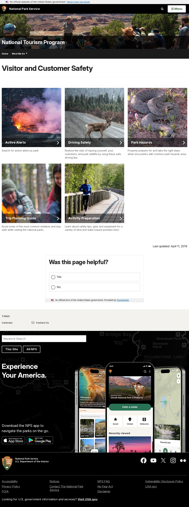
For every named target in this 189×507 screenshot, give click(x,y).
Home (5, 53)
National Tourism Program (33, 42)
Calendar (7, 322)
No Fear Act (105, 486)
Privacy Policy (11, 486)
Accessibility (10, 481)
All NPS (31, 349)
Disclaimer (103, 491)
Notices (54, 481)
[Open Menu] (177, 8)
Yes (59, 277)
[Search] (44, 338)
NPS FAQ (103, 481)
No (59, 287)
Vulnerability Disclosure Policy (164, 481)
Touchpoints (123, 300)
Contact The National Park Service (66, 488)
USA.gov (151, 486)
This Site (11, 349)
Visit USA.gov (88, 499)
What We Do (19, 53)
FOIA (5, 491)
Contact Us (40, 322)
